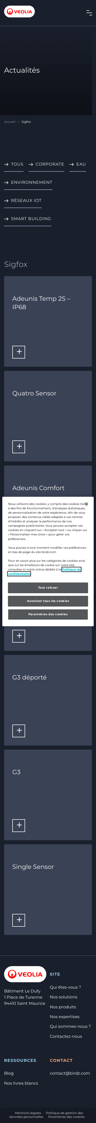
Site (55, 974)
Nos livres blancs (21, 1083)
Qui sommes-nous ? (70, 1026)
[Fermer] (86, 504)
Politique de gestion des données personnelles (46, 1115)
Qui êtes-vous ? (65, 987)
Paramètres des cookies (66, 1117)
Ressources (20, 1060)
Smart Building (31, 219)
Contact (61, 1060)
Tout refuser (48, 587)
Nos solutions (63, 997)
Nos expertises (64, 1016)
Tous (17, 164)
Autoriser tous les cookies (48, 601)
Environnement (31, 182)
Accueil (9, 122)
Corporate (50, 164)
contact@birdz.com (70, 1073)
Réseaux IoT (26, 200)
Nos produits (63, 1007)
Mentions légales (28, 1113)
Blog (9, 1073)
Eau (81, 164)
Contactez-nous (66, 1036)
